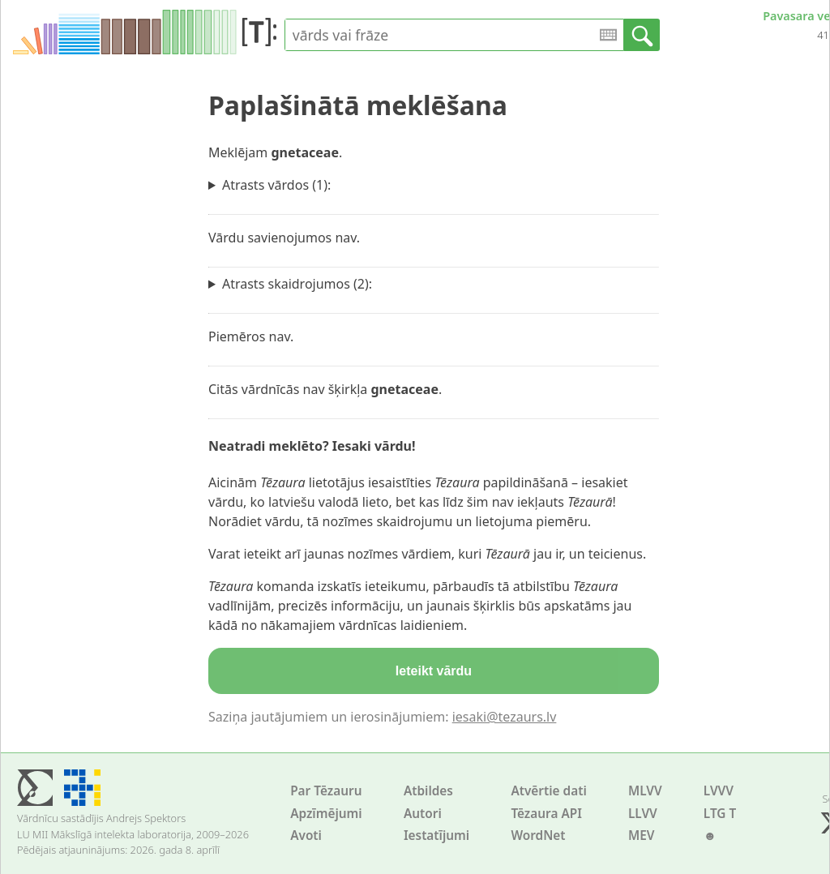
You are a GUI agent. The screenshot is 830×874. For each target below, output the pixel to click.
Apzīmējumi (326, 813)
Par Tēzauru (326, 790)
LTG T (720, 813)
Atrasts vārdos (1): (276, 185)
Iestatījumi (436, 835)
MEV (641, 835)
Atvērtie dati (548, 790)
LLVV (642, 813)
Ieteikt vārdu (434, 671)
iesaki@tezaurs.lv (504, 717)
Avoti (306, 835)
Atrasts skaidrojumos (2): (297, 284)
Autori (423, 813)
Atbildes (428, 790)
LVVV (719, 790)
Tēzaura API (546, 813)
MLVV (645, 790)
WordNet (538, 835)
